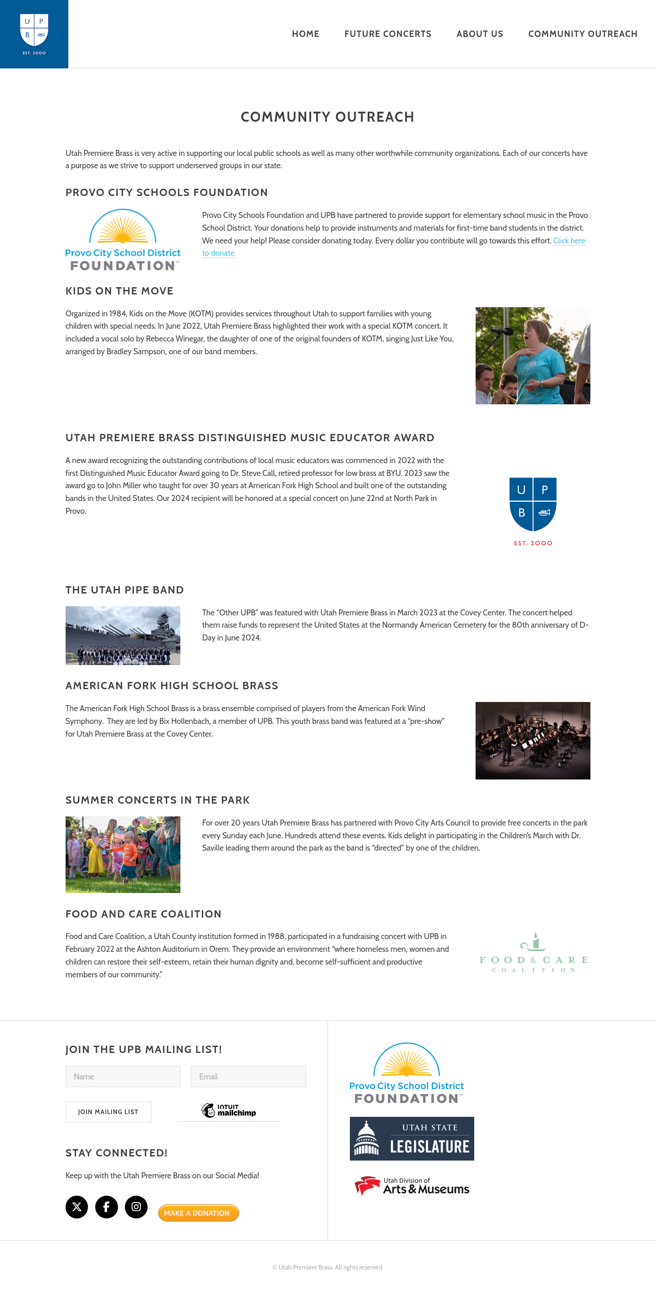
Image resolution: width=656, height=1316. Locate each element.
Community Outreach (328, 116)
